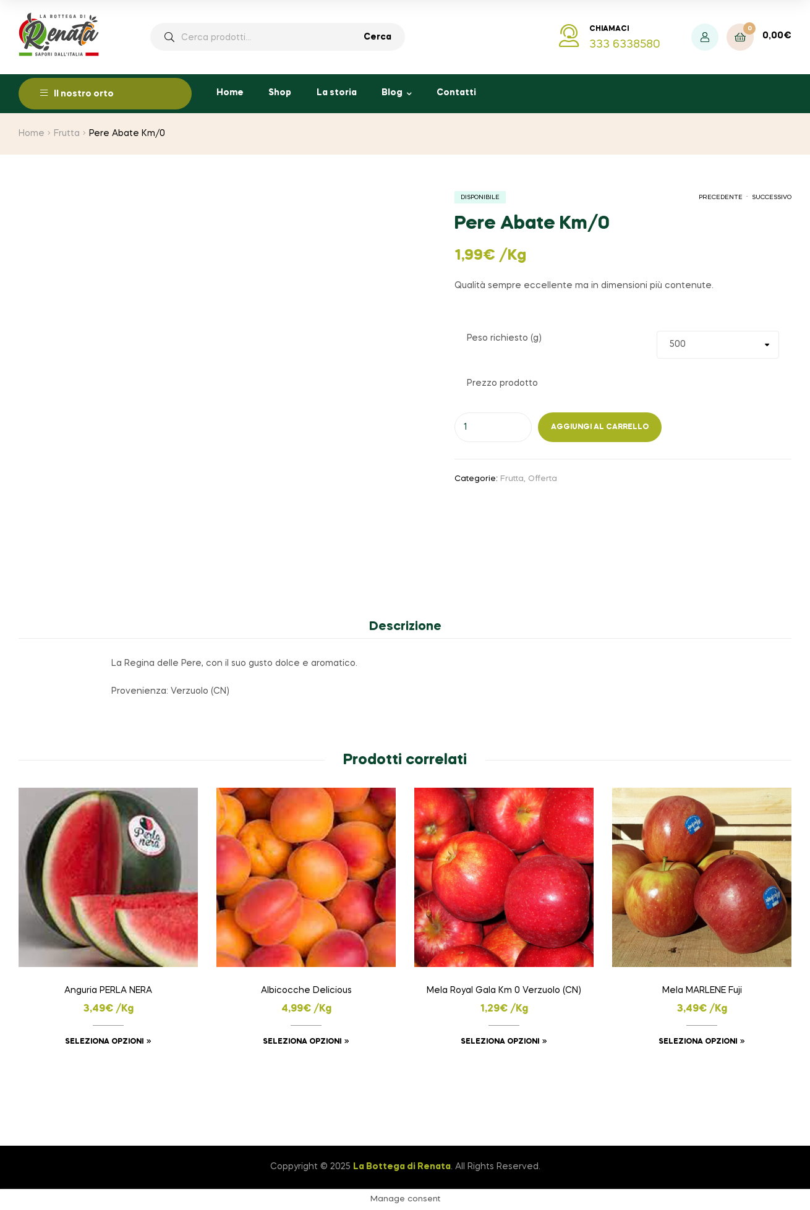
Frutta (67, 133)
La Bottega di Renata (402, 1166)
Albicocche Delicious (306, 990)
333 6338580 (624, 44)
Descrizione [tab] (405, 627)
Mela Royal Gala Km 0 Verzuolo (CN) (504, 990)
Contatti (456, 92)
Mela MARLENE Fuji (702, 990)
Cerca (377, 37)
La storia (337, 92)
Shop (279, 92)
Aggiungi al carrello (600, 427)
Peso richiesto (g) (504, 338)
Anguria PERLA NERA (108, 990)
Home (230, 92)
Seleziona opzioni (104, 1042)
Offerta (542, 479)
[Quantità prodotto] (493, 427)
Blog (392, 92)
